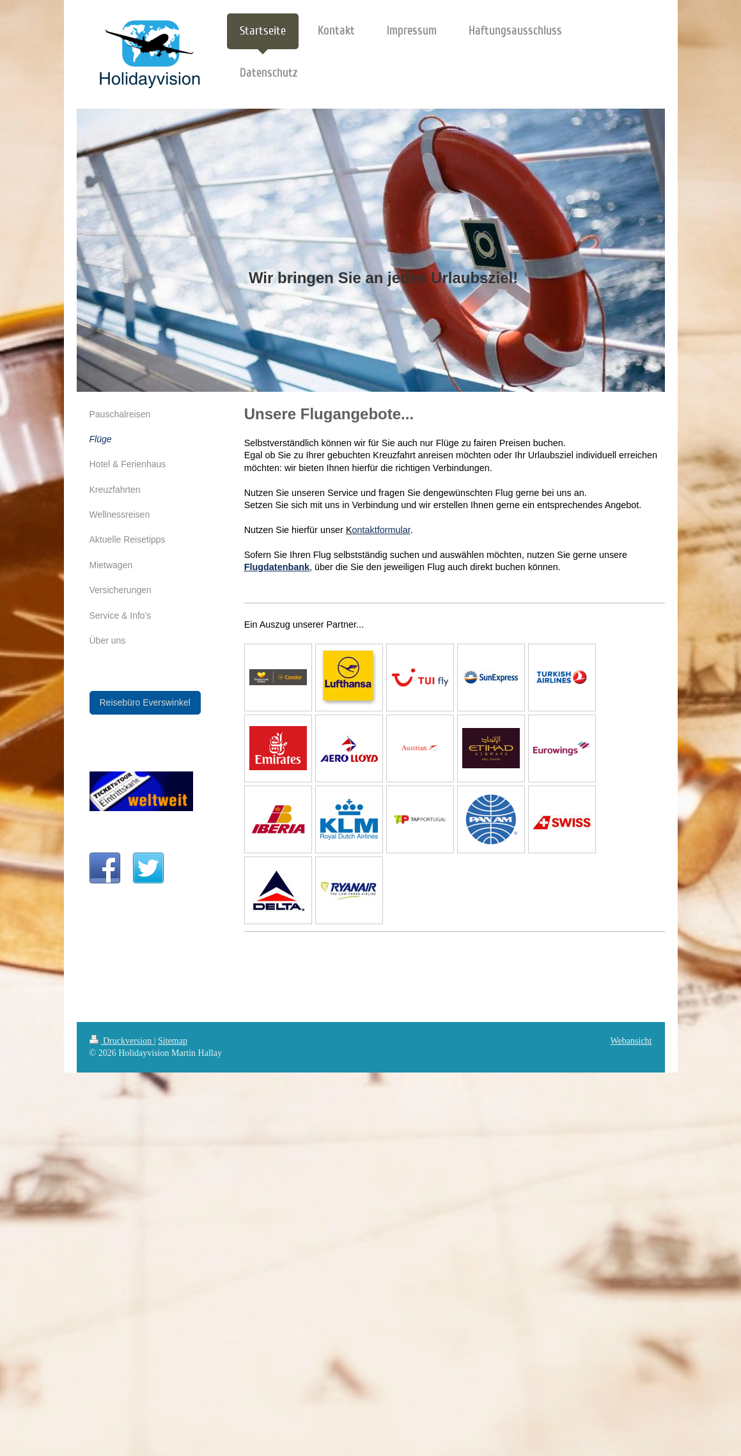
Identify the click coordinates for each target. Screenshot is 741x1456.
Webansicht (631, 1041)
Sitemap (172, 1041)
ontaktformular (381, 530)
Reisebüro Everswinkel (145, 702)
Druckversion (122, 1041)
